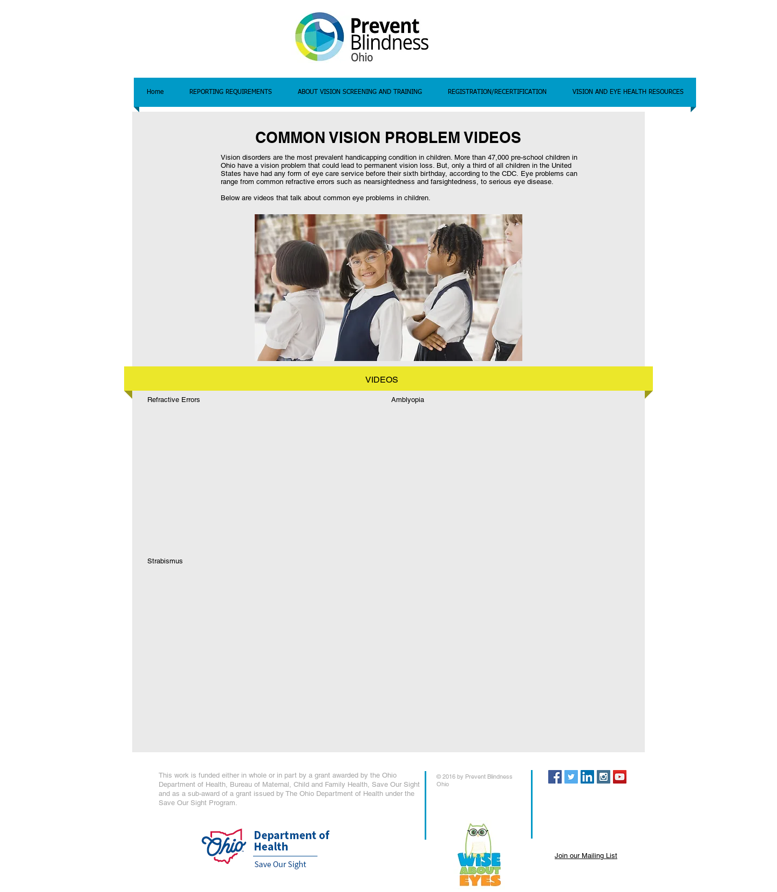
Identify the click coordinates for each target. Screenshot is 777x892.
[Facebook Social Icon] (555, 777)
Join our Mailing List (586, 856)
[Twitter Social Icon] (571, 777)
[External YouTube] (247, 472)
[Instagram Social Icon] (603, 777)
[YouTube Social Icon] (619, 777)
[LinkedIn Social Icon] (587, 777)
